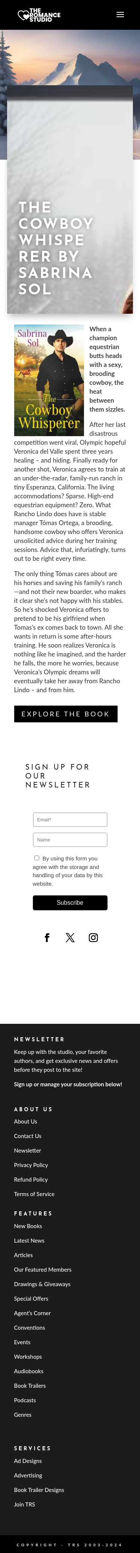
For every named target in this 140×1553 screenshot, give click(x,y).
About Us (25, 1121)
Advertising (28, 1475)
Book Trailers (30, 1385)
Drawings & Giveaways (42, 1284)
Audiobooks (29, 1371)
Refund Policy (31, 1179)
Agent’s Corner (32, 1313)
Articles (23, 1255)
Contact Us (27, 1135)
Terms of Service (34, 1194)
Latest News (29, 1240)
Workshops (28, 1356)
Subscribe (70, 902)
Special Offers (31, 1298)
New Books (28, 1226)
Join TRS (24, 1504)
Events (22, 1342)
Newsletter (27, 1150)
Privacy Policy (31, 1164)
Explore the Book (66, 714)
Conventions (29, 1327)
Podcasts (25, 1400)
